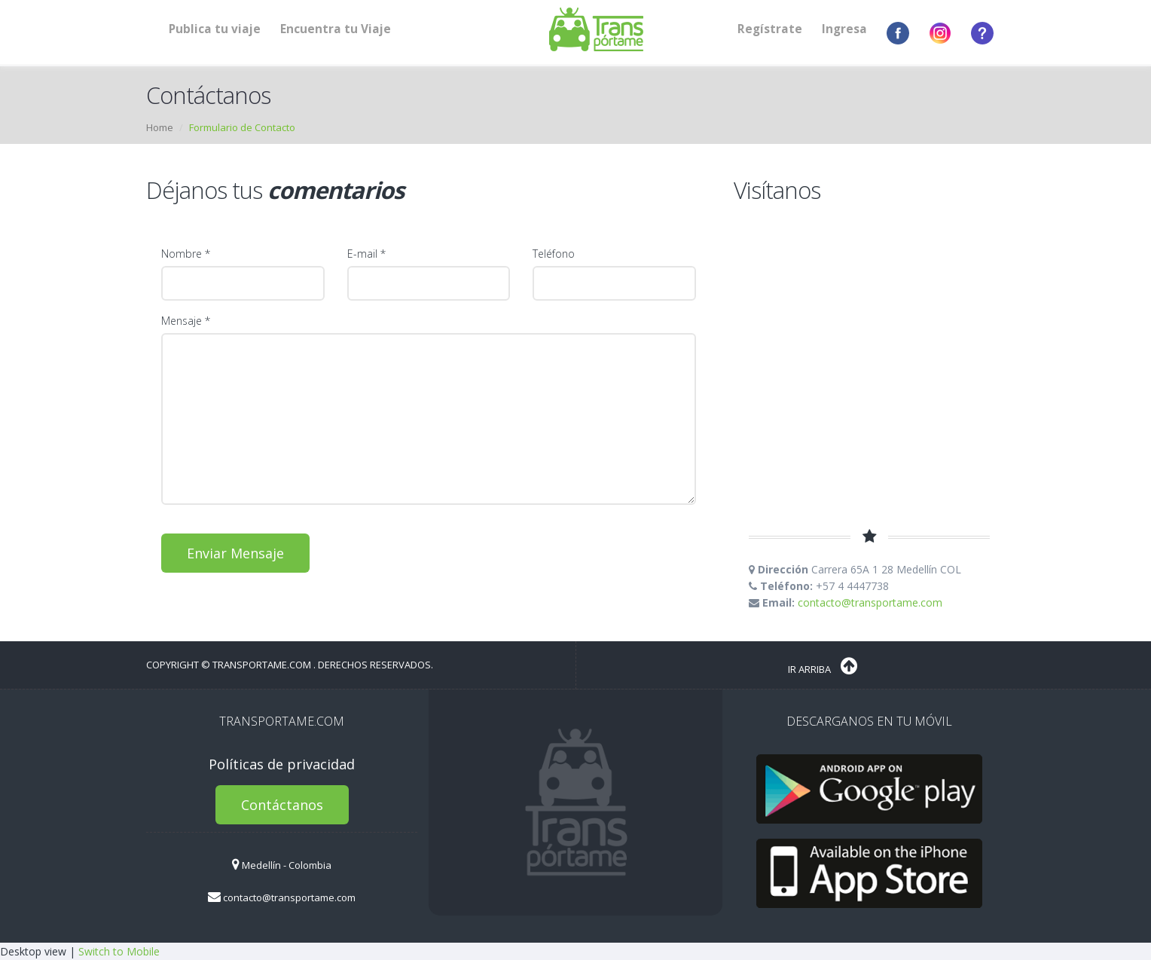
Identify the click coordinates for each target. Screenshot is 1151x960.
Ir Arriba (822, 666)
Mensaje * (185, 320)
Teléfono (554, 253)
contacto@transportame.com (870, 602)
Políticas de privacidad (282, 764)
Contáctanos (282, 805)
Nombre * (185, 253)
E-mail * (366, 253)
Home (159, 127)
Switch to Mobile (119, 951)
